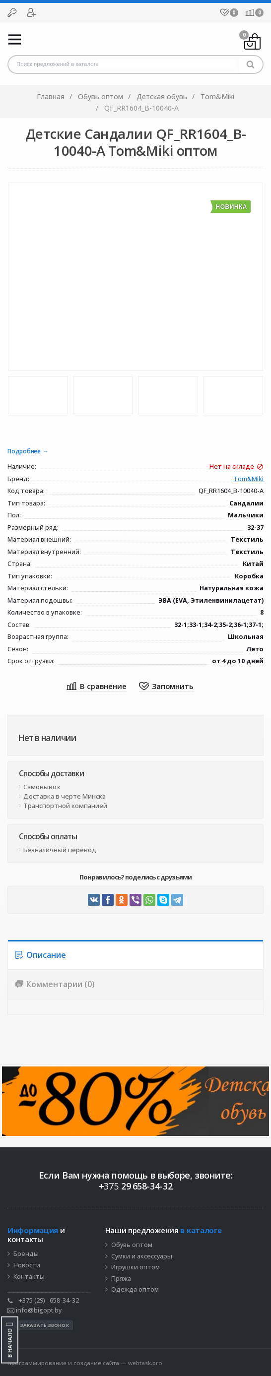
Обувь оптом (131, 1245)
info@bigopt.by (34, 1310)
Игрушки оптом (135, 1267)
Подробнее (24, 451)
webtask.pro (145, 1363)
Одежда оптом (135, 1290)
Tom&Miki (248, 479)
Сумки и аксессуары (141, 1256)
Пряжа (121, 1279)
